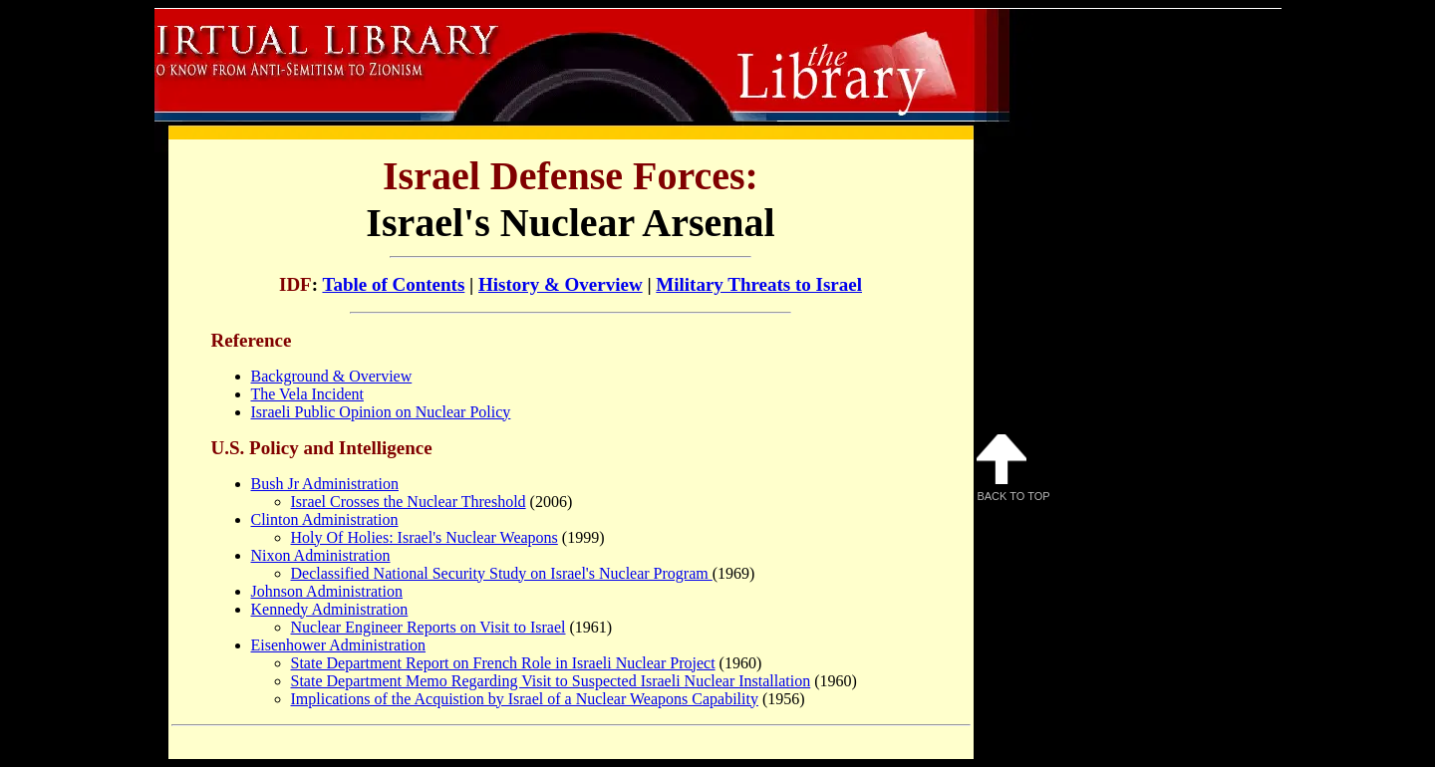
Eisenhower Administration (339, 645)
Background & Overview (332, 376)
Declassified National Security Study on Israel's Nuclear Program (502, 573)
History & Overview (560, 284)
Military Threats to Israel (759, 284)
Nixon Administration (321, 555)
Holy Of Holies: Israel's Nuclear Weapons (424, 537)
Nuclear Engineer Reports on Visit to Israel (428, 627)
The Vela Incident (307, 393)
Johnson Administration (327, 591)
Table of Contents (393, 284)
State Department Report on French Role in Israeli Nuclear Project (503, 662)
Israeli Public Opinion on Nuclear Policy (381, 411)
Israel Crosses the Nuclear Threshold (408, 501)
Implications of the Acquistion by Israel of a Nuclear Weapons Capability (524, 698)
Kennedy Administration (330, 609)
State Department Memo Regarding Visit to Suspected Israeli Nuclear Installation (551, 680)
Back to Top (1013, 468)
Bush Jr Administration (325, 483)
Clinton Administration (325, 519)
